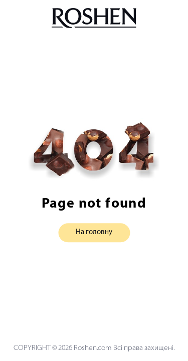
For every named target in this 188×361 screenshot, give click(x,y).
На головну (94, 233)
